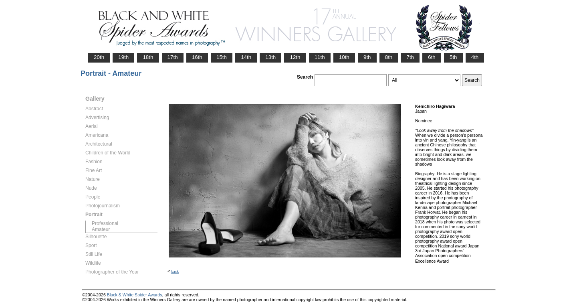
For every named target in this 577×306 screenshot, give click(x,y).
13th (270, 57)
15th (221, 57)
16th (197, 57)
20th (99, 57)
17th (172, 57)
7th (410, 57)
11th (319, 57)
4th (475, 57)
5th (453, 57)
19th (123, 57)
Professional (105, 223)
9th (367, 57)
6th (432, 57)
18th (147, 57)
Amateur (101, 229)
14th (246, 57)
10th (344, 57)
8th (389, 57)
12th (295, 57)
